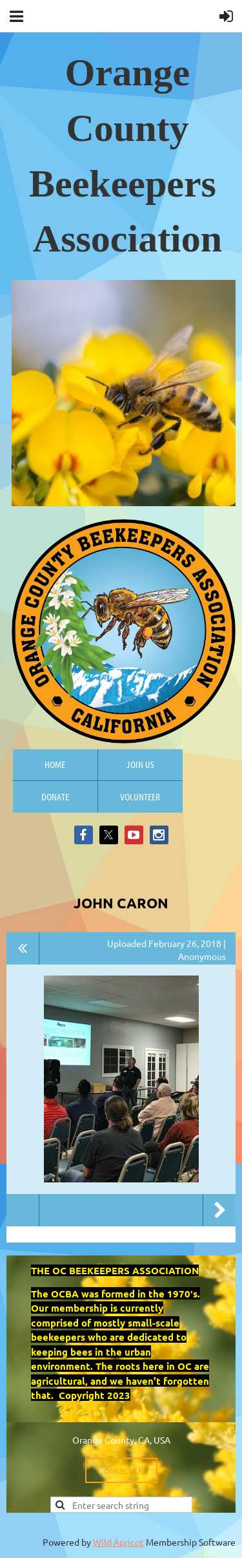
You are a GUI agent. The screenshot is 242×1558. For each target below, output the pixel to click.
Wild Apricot (118, 1542)
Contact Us (121, 1470)
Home (55, 764)
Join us (140, 764)
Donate (55, 796)
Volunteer (140, 796)
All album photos (22, 948)
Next (219, 1210)
